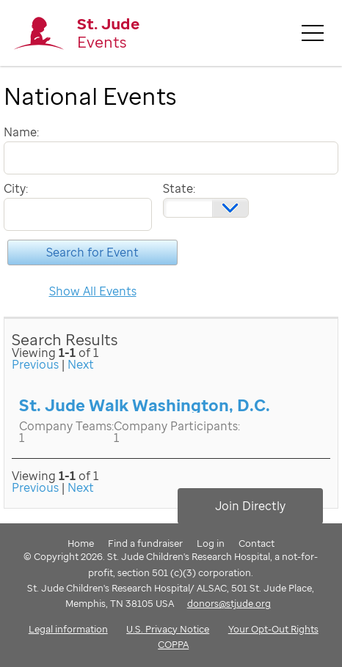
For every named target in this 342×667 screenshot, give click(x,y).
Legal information (68, 628)
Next (81, 364)
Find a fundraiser (145, 543)
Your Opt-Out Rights (273, 628)
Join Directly (250, 506)
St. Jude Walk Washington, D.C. (144, 405)
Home (81, 543)
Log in (211, 543)
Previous (35, 364)
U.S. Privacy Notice (167, 628)
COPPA (173, 644)
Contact (256, 543)
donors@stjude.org (229, 603)
